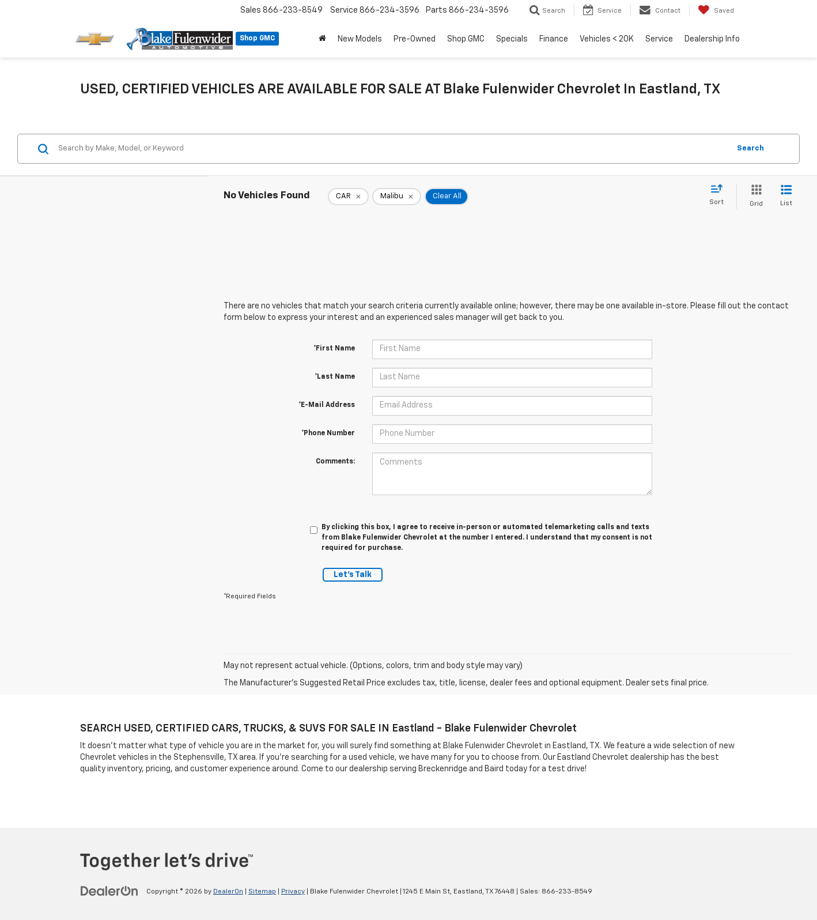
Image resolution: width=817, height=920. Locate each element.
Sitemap (262, 891)
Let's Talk (353, 575)
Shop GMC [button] (466, 39)
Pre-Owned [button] (415, 39)
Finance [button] (553, 39)
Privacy (293, 891)
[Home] (322, 39)
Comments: (335, 461)
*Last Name (335, 377)
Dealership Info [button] (712, 39)
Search (750, 148)
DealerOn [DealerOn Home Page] (228, 891)
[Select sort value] (719, 195)
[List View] (786, 196)
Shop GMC (257, 38)
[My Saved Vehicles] (716, 10)
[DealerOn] (109, 891)
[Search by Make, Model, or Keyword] (392, 149)
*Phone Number (328, 433)
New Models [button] (360, 39)
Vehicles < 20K (607, 39)
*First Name (334, 348)
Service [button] (659, 39)
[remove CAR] (348, 196)
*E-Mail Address (326, 405)
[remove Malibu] (396, 196)
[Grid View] (753, 196)
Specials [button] (512, 39)
